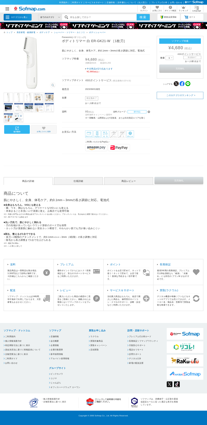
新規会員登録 (168, 17)
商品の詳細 (28, 181)
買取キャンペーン (98, 345)
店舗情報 (110, 2)
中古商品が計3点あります (118, 70)
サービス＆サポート (94, 2)
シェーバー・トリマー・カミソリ (69, 32)
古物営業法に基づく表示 (16, 354)
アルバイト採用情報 (60, 358)
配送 (13, 290)
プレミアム (67, 264)
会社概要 (55, 341)
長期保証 (165, 264)
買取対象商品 (96, 341)
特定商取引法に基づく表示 (17, 345)
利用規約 (63, 2)
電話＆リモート (136, 350)
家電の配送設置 (136, 363)
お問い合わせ (176, 2)
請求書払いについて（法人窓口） (133, 2)
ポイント (115, 264)
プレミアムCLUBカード (140, 336)
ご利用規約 (10, 336)
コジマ (54, 378)
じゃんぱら (56, 383)
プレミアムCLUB (159, 2)
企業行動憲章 (57, 350)
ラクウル (94, 336)
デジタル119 (135, 358)
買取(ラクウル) (169, 290)
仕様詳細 (78, 181)
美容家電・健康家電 (26, 32)
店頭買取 (94, 350)
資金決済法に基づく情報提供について (22, 350)
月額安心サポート (137, 345)
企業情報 (55, 345)
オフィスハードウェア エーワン (65, 387)
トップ (9, 32)
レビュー (65, 290)
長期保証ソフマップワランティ (143, 341)
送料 (13, 264)
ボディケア (44, 32)
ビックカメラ (57, 374)
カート (190, 17)
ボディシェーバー (97, 32)
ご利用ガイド (76, 2)
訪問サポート (135, 354)
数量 (166, 58)
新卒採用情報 (57, 354)
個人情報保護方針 (13, 341)
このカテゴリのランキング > (180, 95)
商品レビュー (128, 181)
